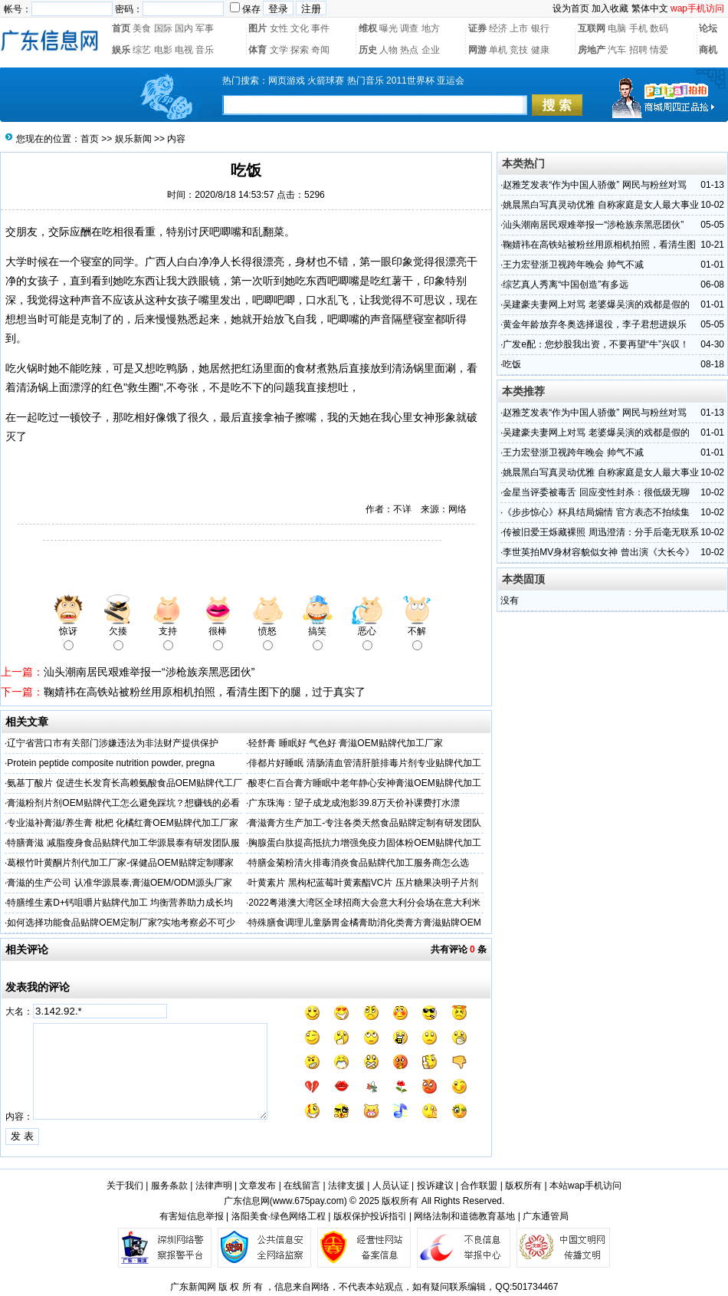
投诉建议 (435, 1185)
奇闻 (320, 49)
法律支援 (346, 1185)
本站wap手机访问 (585, 1185)
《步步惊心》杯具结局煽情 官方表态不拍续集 (596, 512)
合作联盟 (479, 1185)
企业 (430, 49)
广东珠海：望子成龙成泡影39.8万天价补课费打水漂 (353, 803)
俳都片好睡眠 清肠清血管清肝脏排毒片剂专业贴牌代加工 (364, 763)
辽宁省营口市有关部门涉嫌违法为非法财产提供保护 (112, 743)
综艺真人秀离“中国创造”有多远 (565, 284)
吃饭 (512, 364)
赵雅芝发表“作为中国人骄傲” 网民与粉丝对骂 (594, 184)
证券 (477, 28)
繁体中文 (649, 8)
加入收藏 (610, 8)
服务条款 (169, 1185)
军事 (204, 28)
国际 (163, 28)
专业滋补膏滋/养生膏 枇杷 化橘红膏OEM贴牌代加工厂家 (122, 822)
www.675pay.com (308, 1201)
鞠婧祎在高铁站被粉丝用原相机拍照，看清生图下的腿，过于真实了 (205, 692)
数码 (659, 28)
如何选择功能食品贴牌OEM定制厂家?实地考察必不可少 (121, 922)
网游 (477, 49)
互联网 (591, 28)
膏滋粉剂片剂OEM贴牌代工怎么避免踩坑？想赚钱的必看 (123, 803)
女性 (279, 28)
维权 (368, 28)
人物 (388, 49)
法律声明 (213, 1185)
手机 (638, 28)
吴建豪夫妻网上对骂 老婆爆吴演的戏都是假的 (596, 304)
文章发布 (257, 1185)
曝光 (388, 28)
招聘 (638, 49)
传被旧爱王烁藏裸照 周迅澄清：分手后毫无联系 (600, 532)
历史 (368, 49)
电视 (184, 49)
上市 (519, 28)
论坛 (708, 28)
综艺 (142, 49)
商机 (708, 49)
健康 (540, 49)
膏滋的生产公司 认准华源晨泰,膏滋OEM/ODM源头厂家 (119, 882)
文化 (299, 28)
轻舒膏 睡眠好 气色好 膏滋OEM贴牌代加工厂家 (345, 743)
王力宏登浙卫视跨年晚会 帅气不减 (573, 264)
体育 (257, 49)
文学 (279, 49)
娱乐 (121, 49)
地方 (430, 28)
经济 (498, 28)
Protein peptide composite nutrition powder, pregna (111, 763)
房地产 (591, 49)
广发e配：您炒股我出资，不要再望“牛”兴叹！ (596, 344)
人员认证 (390, 1185)
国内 (184, 28)
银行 (540, 28)
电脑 (617, 28)
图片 (257, 28)
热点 (409, 49)
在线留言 (302, 1185)
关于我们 (125, 1185)
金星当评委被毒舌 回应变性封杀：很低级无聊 (596, 492)
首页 (121, 28)
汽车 (617, 49)
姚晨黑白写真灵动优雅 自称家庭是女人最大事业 (600, 204)
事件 (320, 28)
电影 (163, 49)
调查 (409, 28)
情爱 (659, 49)
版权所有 (523, 1185)
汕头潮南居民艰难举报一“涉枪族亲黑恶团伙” (149, 672)
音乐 (204, 49)
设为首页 (571, 8)
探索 (299, 49)
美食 (142, 28)
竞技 (519, 49)
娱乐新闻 (133, 138)
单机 (498, 49)
